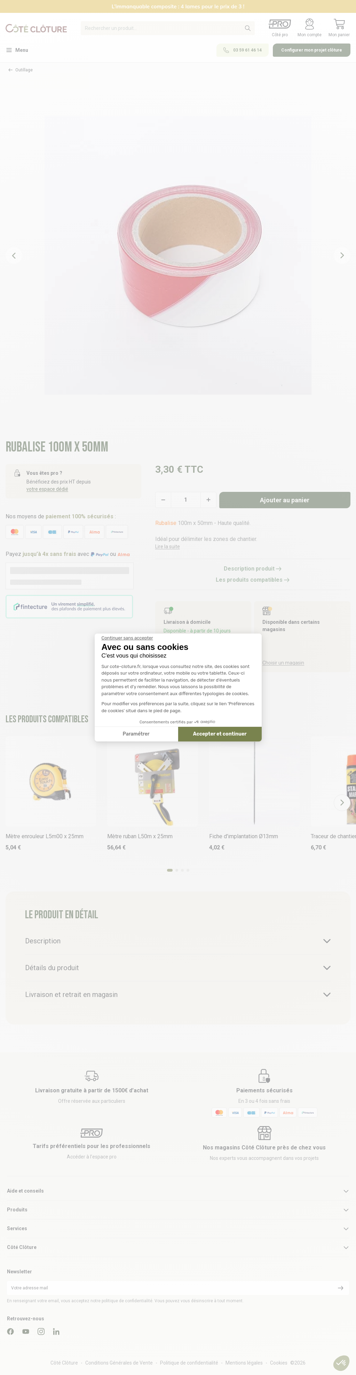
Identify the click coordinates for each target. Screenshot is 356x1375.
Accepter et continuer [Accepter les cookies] (220, 734)
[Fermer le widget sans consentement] (127, 638)
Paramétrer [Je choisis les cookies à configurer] (136, 734)
